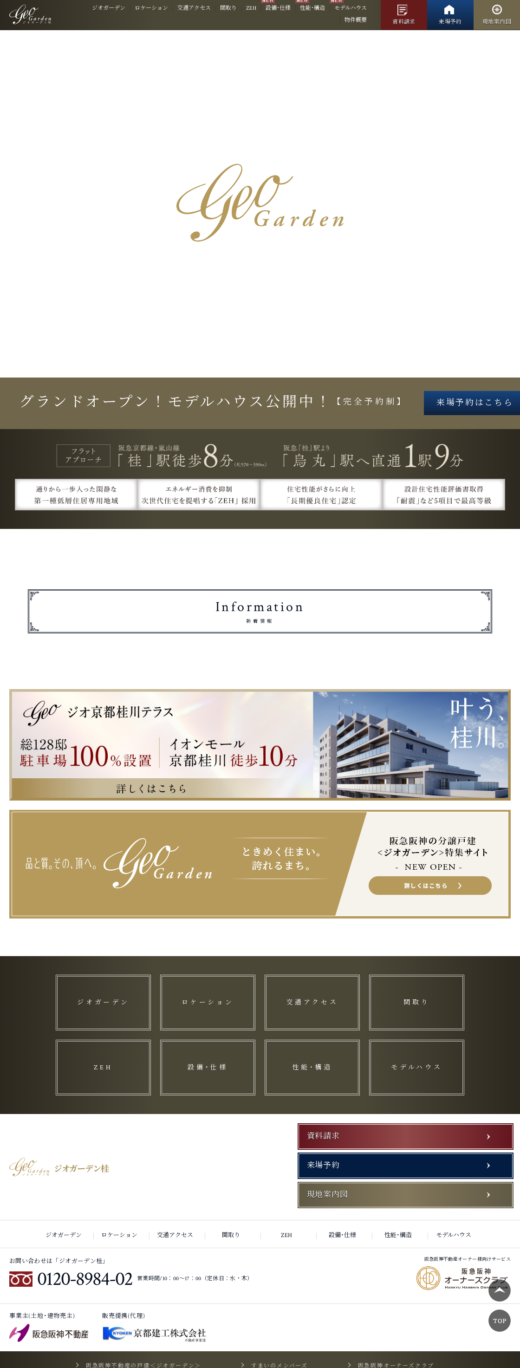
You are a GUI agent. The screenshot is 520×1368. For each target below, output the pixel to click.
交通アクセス (194, 8)
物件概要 (355, 20)
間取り (228, 8)
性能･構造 (312, 8)
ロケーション (151, 8)
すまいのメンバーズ (279, 1330)
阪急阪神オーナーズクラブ (388, 1330)
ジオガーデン (108, 8)
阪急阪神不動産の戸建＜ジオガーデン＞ (151, 1330)
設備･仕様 (278, 8)
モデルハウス (350, 8)
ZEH (251, 8)
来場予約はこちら (260, 431)
